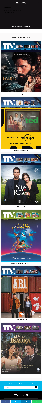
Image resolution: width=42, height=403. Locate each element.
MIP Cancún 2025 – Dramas (21, 376)
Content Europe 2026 (21, 94)
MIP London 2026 (21, 206)
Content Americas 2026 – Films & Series (21, 263)
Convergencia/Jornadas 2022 (21, 26)
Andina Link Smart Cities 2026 (21, 150)
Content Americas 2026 (21, 319)
